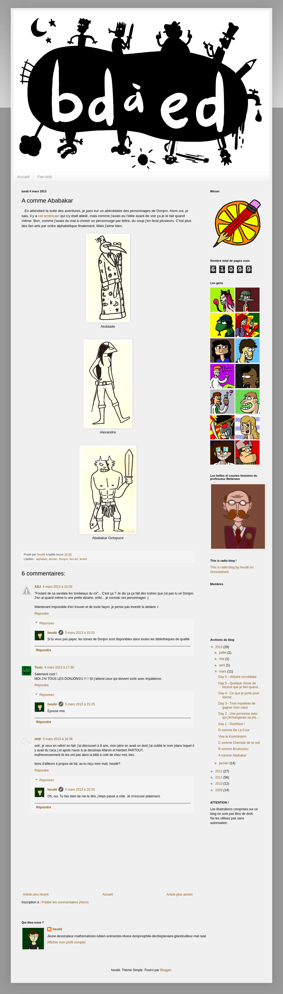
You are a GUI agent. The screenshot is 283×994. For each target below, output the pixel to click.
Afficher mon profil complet (66, 942)
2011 (219, 777)
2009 (219, 790)
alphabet (41, 559)
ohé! (37, 739)
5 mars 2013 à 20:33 (80, 789)
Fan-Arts (44, 177)
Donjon (63, 559)
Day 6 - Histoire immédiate (237, 677)
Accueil (23, 177)
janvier (224, 763)
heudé (52, 633)
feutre (83, 559)
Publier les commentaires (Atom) (65, 902)
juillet (223, 653)
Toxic (38, 667)
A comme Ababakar (232, 755)
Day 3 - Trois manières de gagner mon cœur (236, 705)
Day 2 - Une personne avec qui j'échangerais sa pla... (238, 715)
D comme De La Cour (234, 730)
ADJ (37, 587)
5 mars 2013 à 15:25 (80, 633)
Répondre (41, 613)
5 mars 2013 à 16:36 (58, 739)
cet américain (48, 216)
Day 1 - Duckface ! (231, 724)
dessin (53, 559)
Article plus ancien (180, 894)
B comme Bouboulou (233, 749)
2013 (219, 647)
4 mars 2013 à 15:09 (57, 587)
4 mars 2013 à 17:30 (59, 667)
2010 (219, 784)
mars (223, 671)
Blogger (165, 970)
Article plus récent (36, 894)
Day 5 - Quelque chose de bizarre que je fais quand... (239, 685)
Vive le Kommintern (232, 736)
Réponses (46, 623)
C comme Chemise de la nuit (239, 743)
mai (222, 659)
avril (222, 665)
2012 (219, 771)
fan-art (74, 559)
